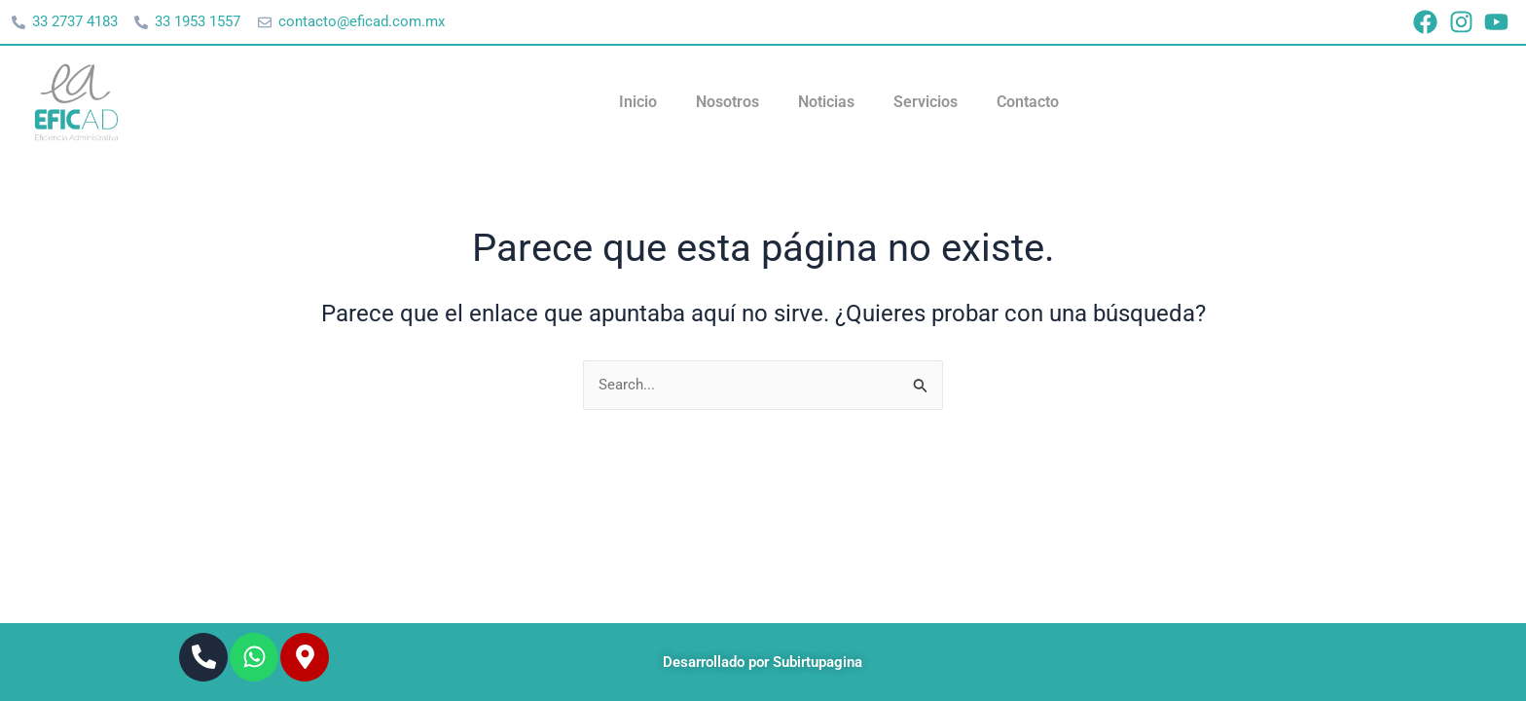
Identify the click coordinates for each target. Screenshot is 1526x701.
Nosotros (727, 102)
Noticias (826, 102)
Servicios (925, 102)
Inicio (638, 102)
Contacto (1028, 102)
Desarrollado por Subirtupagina (762, 661)
